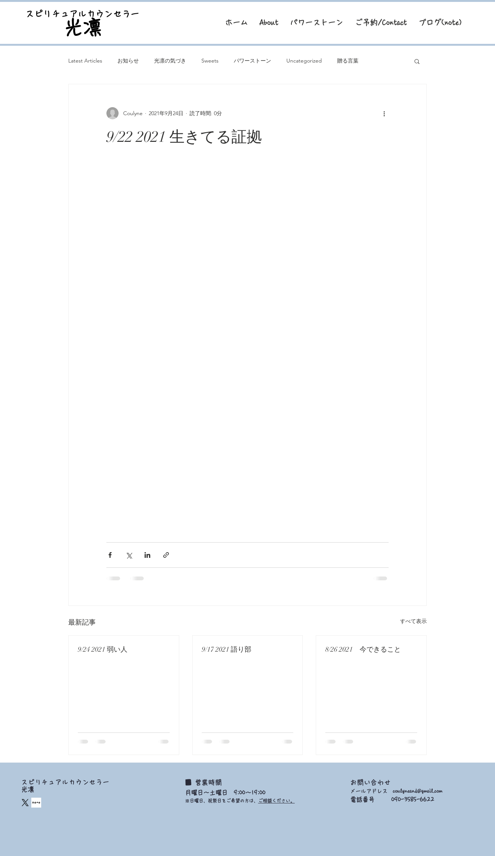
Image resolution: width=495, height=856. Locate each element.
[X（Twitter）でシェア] (128, 555)
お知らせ (128, 60)
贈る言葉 (347, 60)
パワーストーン (252, 60)
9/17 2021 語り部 (226, 649)
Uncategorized (304, 60)
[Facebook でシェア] (110, 555)
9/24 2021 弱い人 (102, 649)
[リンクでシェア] (166, 555)
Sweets (210, 60)
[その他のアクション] (384, 113)
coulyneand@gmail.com (417, 791)
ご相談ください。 (276, 800)
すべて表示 (413, 621)
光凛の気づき (170, 60)
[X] (25, 803)
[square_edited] (36, 803)
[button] (417, 61)
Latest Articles (85, 60)
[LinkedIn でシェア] (147, 555)
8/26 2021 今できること (363, 649)
